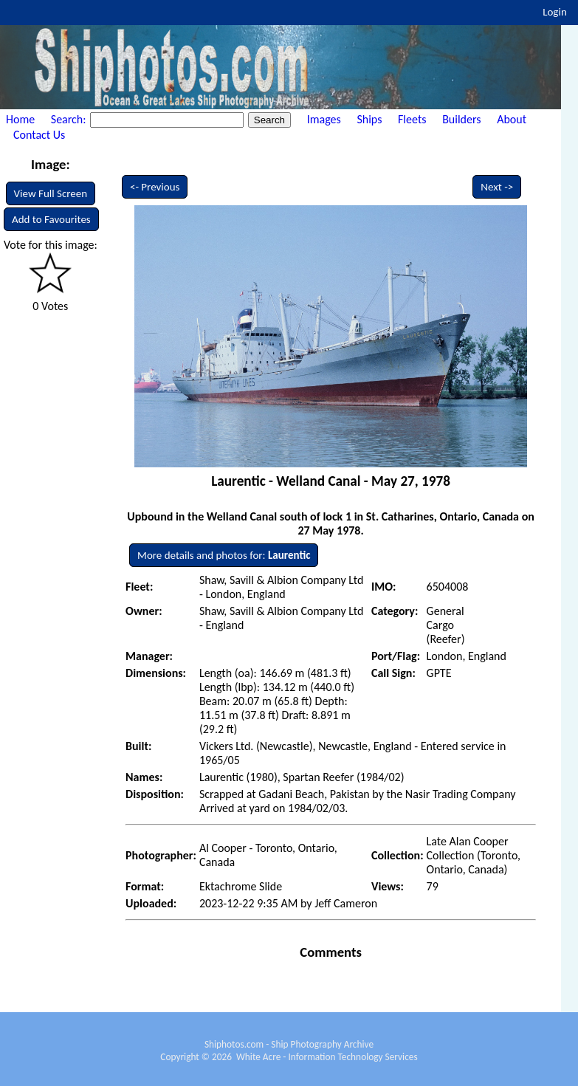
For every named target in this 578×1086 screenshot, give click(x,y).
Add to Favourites (51, 219)
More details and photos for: (223, 555)
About (511, 119)
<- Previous (155, 186)
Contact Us (39, 135)
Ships (369, 119)
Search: (70, 119)
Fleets (412, 119)
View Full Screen (51, 193)
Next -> (497, 186)
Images (324, 119)
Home (20, 119)
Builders (461, 119)
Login (555, 11)
